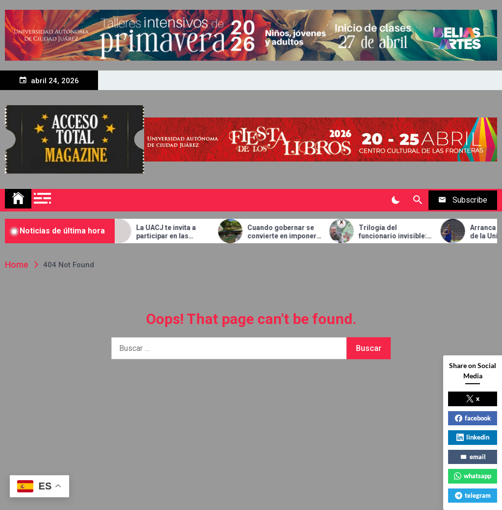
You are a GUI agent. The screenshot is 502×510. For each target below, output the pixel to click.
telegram (473, 495)
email (473, 457)
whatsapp (472, 476)
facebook (473, 418)
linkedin (472, 437)
